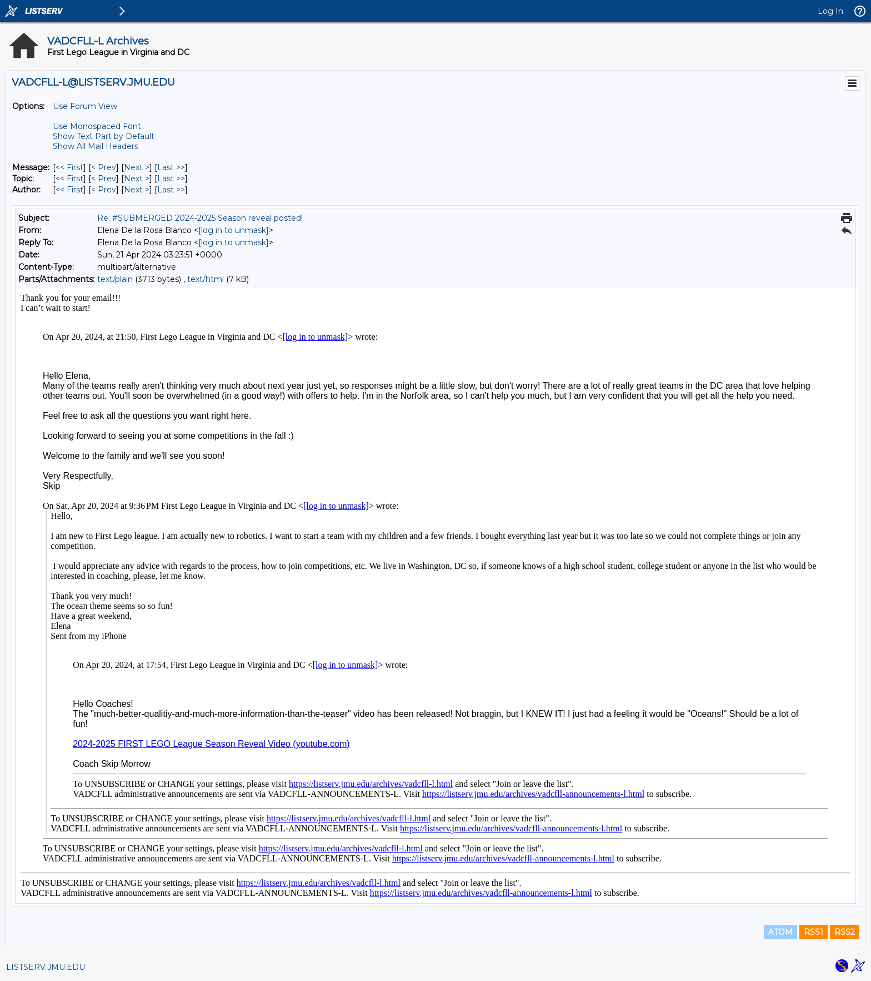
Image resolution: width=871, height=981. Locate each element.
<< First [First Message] (69, 167)
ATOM (780, 932)
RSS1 (813, 932)
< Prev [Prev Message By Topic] (103, 179)
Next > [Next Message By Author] (136, 190)
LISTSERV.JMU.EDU (45, 967)
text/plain (115, 279)
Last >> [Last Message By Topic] (171, 179)
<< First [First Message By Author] (69, 190)
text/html (205, 279)
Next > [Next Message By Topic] (136, 179)
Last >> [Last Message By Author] (171, 190)
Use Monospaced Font (97, 126)
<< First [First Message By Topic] (69, 179)
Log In (830, 11)
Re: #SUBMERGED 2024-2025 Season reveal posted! (200, 218)
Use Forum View (85, 106)
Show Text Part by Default (103, 136)
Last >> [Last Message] (171, 167)
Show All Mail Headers (95, 146)
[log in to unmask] (233, 230)
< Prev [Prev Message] (103, 167)
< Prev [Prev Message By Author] (103, 190)
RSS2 (844, 932)
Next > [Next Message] (136, 167)
